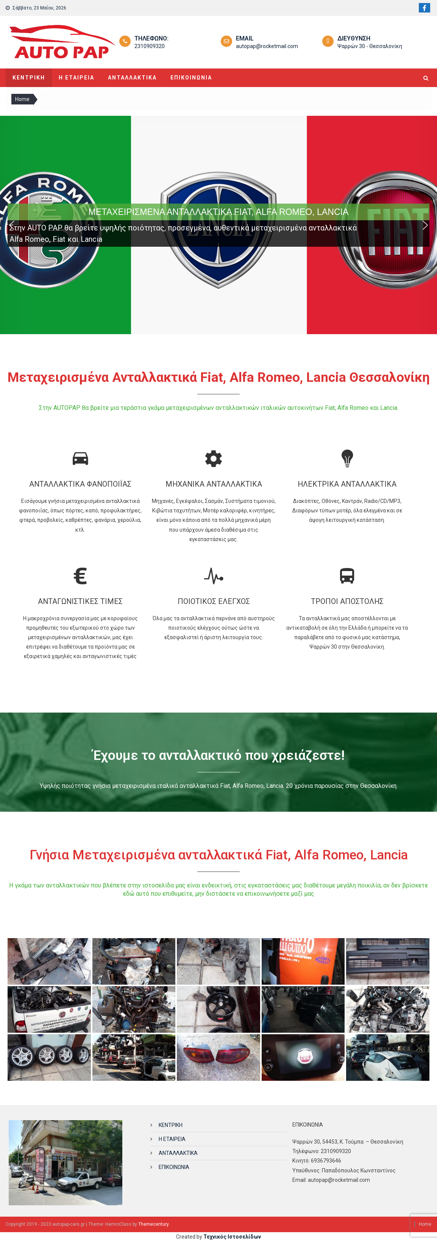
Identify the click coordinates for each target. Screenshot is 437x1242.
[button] (12, 225)
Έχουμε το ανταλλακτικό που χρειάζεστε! (219, 755)
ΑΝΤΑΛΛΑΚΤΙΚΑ (132, 78)
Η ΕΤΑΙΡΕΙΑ (76, 78)
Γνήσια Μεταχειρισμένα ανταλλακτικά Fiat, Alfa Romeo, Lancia (219, 855)
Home (425, 1224)
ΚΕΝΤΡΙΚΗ (28, 78)
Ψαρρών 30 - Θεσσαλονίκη (369, 46)
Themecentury (153, 1224)
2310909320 (149, 46)
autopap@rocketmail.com (267, 46)
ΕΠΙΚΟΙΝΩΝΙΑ (191, 78)
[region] (218, 225)
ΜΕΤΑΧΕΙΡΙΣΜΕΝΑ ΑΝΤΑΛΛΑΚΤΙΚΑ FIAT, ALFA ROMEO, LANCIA (219, 212)
